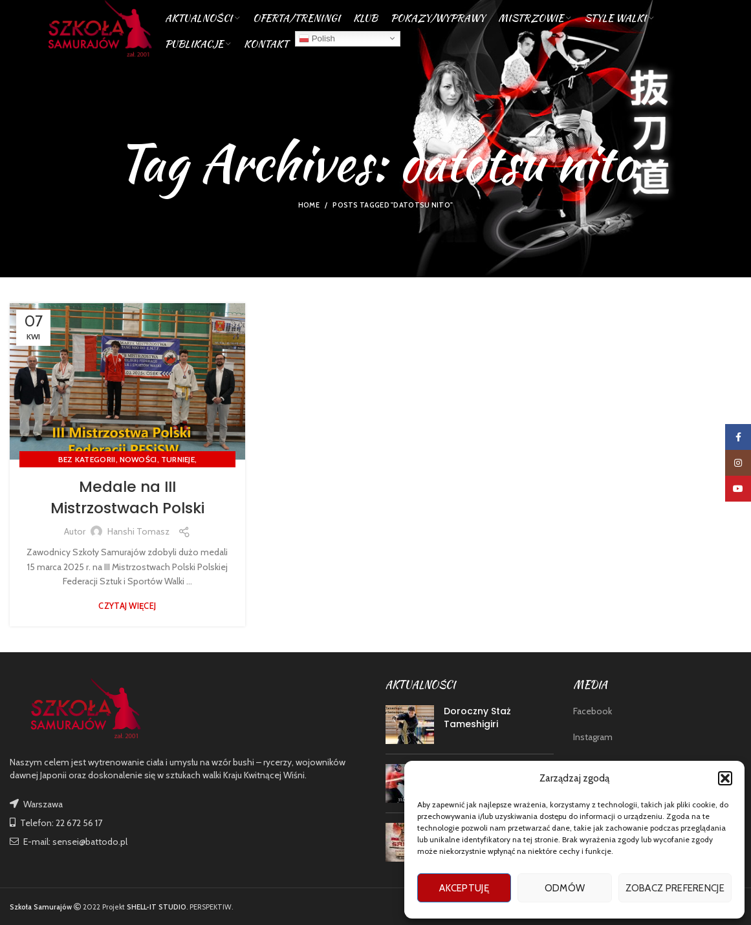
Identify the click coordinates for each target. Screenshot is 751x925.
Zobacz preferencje (675, 888)
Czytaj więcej (127, 606)
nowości (138, 459)
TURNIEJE (178, 459)
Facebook (592, 711)
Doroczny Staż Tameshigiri (477, 717)
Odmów (565, 888)
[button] (725, 778)
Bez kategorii (87, 459)
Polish (317, 41)
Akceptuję (464, 888)
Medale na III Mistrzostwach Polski (127, 497)
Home (309, 204)
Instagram (593, 737)
